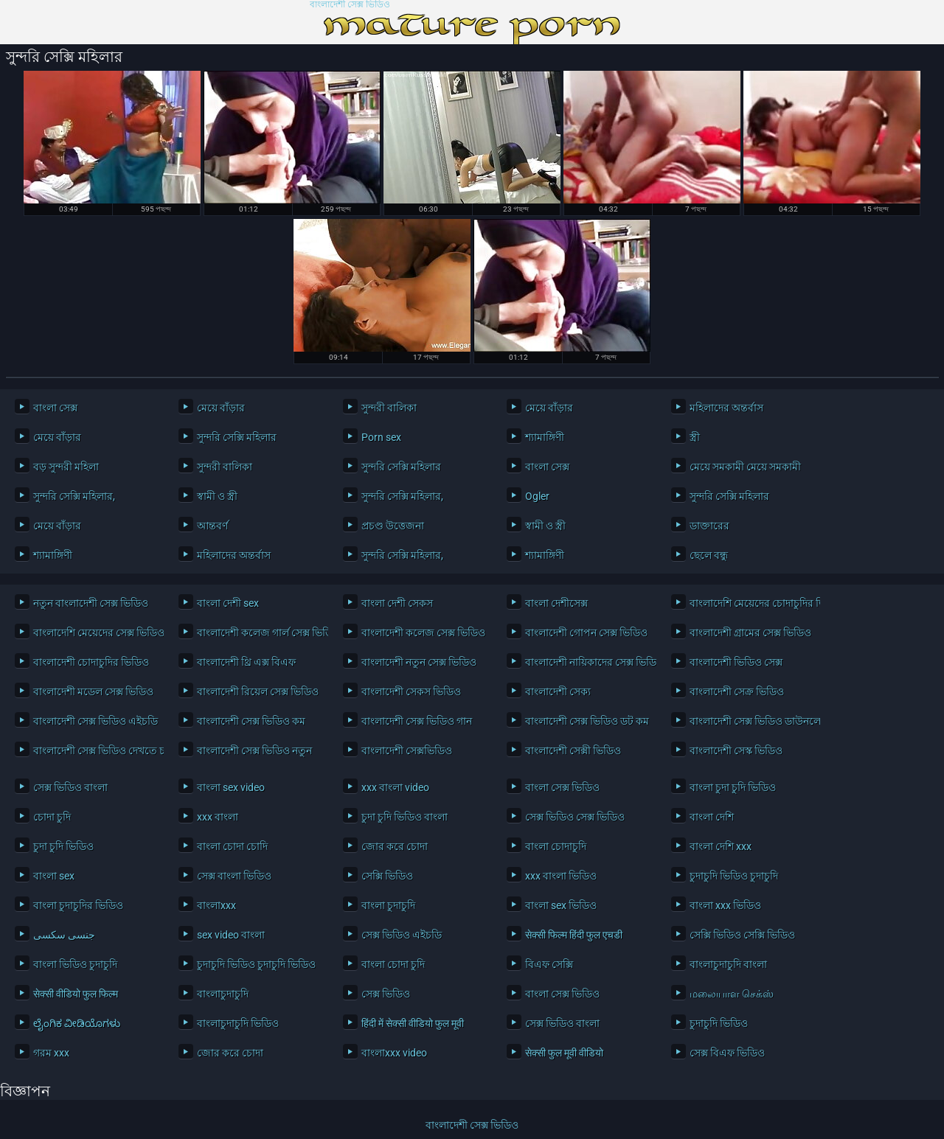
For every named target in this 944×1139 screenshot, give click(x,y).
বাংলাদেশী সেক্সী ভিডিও (573, 750)
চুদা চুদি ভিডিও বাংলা (404, 817)
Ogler (537, 496)
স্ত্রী (695, 437)
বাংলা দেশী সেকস (397, 603)
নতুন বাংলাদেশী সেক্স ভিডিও (90, 603)
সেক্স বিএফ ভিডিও (727, 1053)
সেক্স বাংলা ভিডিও (234, 876)
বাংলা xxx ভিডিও (725, 905)
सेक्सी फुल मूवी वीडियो (564, 1053)
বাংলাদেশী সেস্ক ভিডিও (736, 750)
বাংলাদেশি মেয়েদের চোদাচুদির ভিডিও (751, 603)
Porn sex (381, 437)
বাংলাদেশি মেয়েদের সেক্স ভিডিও (94, 632)
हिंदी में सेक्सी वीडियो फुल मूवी (412, 1023)
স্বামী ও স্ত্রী (217, 496)
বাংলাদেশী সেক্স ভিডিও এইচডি (94, 721)
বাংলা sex (53, 876)
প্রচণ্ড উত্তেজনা (392, 526)
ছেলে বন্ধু (709, 555)
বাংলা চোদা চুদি (393, 964)
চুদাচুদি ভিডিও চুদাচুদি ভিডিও (256, 964)
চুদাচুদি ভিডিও (719, 1023)
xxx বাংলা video (395, 787)
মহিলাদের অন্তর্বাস (726, 408)
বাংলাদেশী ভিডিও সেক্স (736, 662)
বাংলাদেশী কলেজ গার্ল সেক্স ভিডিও (258, 632)
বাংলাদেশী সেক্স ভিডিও (350, 5)
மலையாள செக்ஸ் (732, 994)
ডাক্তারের (709, 526)
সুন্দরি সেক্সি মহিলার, (74, 496)
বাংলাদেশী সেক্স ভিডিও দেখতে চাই (94, 750)
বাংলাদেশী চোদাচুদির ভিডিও (91, 662)
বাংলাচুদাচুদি (223, 994)
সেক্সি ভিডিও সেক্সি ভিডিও (742, 935)
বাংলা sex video (231, 787)
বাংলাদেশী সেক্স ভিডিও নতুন (254, 750)
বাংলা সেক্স (55, 408)
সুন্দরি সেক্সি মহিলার (237, 437)
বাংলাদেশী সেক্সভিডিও (406, 750)
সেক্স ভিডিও (385, 994)
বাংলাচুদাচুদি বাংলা (728, 964)
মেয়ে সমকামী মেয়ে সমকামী (745, 467)
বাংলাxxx (216, 905)
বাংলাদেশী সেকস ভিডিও (411, 691)
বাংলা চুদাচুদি (388, 905)
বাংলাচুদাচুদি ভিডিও (238, 1023)
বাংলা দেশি (712, 817)
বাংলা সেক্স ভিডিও (562, 787)
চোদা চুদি (52, 817)
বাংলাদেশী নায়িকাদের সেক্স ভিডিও (586, 662)
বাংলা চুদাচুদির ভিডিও (78, 905)
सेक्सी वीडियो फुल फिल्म (75, 994)
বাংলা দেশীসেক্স (556, 603)
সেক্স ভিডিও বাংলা (70, 787)
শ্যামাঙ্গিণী (544, 437)
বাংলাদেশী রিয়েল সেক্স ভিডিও (258, 691)
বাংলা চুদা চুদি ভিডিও (733, 787)
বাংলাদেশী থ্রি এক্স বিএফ (246, 662)
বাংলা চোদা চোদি (232, 846)
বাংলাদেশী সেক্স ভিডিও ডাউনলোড (751, 721)
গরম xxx (51, 1053)
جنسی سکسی (64, 935)
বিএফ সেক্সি (549, 964)
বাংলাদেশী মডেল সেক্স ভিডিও (93, 691)
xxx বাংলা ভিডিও (561, 876)
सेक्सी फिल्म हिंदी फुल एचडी (573, 935)
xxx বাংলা (217, 817)
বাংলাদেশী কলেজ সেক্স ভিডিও (423, 632)
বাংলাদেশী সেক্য (558, 691)
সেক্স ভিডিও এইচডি (401, 935)
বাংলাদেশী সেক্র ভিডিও (737, 691)
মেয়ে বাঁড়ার (221, 408)
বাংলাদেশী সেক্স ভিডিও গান (416, 721)
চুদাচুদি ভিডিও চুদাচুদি (734, 876)
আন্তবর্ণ (212, 526)
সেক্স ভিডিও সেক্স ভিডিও (575, 817)
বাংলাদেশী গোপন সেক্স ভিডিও (586, 632)
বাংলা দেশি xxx (721, 846)
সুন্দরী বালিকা (389, 408)
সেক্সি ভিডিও (387, 876)
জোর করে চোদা (394, 846)
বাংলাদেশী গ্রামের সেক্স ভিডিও (750, 632)
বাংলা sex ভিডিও (561, 905)
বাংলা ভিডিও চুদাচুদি (75, 964)
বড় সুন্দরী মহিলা (66, 467)
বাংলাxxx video (394, 1053)
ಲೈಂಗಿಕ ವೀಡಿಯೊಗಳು (76, 1023)
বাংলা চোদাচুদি (555, 846)
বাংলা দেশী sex (228, 603)
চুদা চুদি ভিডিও (63, 846)
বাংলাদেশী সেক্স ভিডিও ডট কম (586, 721)
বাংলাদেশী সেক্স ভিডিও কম (251, 721)
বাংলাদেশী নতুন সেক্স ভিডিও (418, 662)
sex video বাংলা (231, 935)
